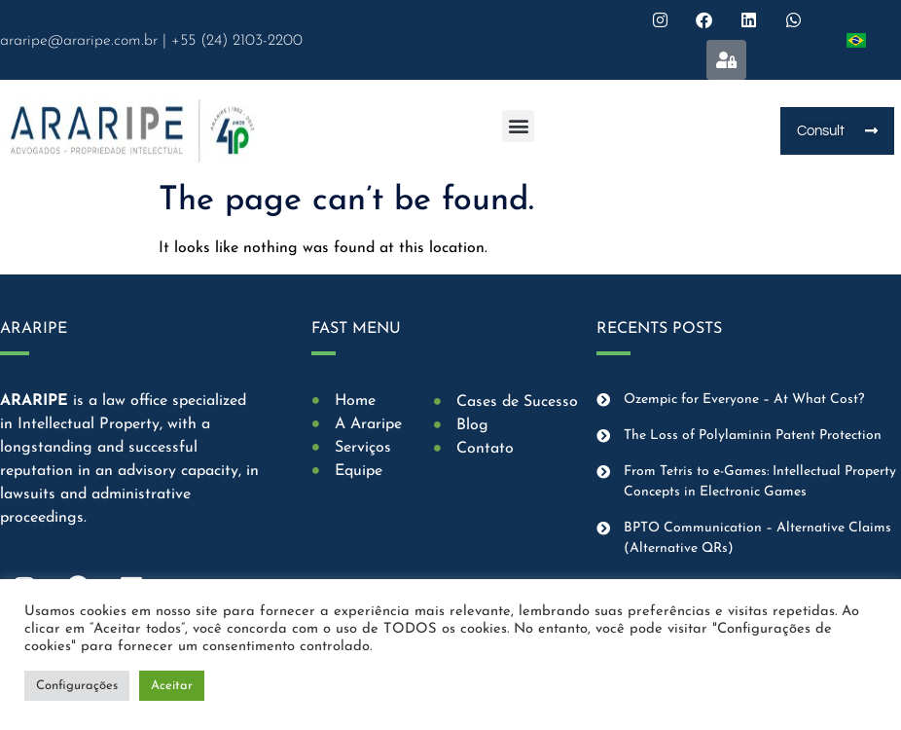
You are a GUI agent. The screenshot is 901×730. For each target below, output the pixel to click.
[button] (518, 126)
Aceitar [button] (172, 685)
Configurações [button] (77, 685)
